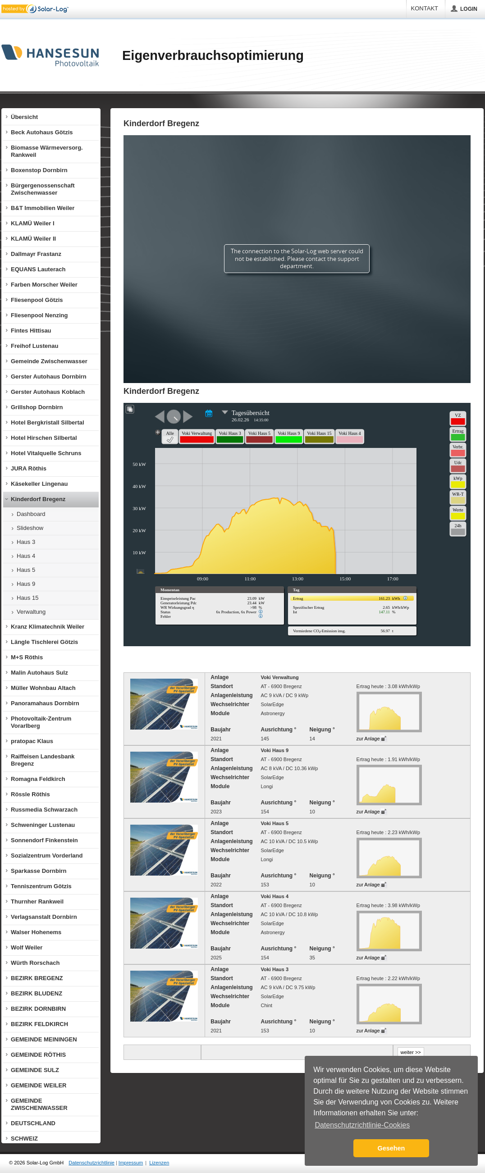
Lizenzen (159, 1162)
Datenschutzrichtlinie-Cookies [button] (362, 1125)
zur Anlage (368, 738)
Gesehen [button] (391, 1148)
